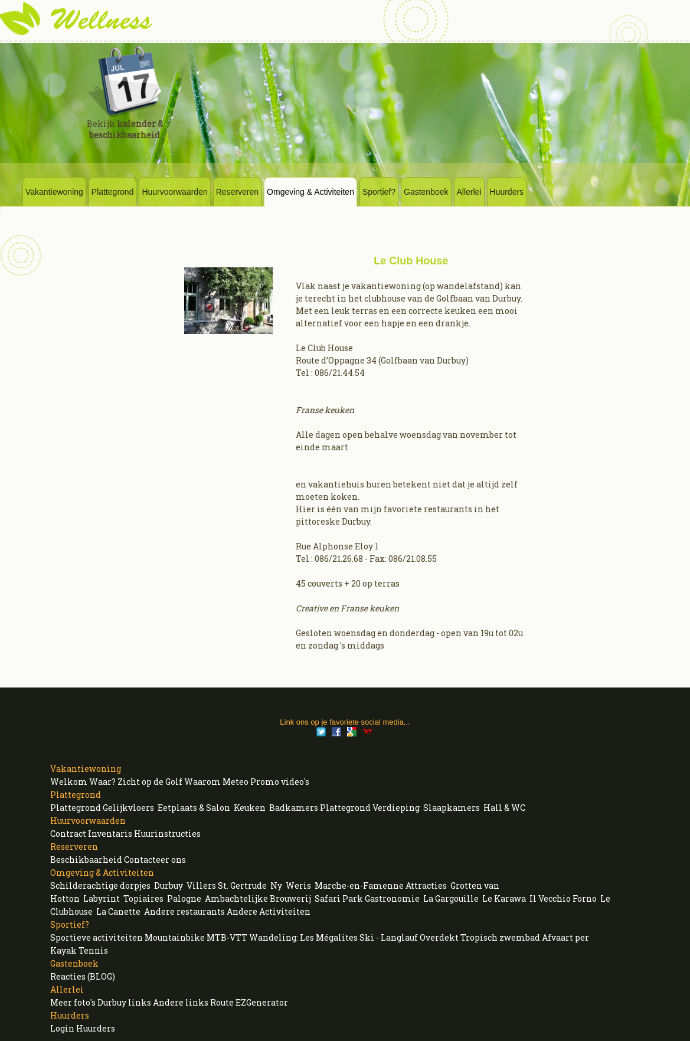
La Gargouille (451, 898)
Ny (276, 885)
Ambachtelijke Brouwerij (258, 898)
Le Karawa (504, 898)
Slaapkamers (451, 807)
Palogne (184, 898)
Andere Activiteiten (268, 911)
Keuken (250, 807)
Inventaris (110, 833)
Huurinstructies (167, 833)
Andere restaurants (184, 911)
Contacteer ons (155, 859)
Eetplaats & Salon (194, 807)
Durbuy (168, 885)
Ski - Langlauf (388, 937)
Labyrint (101, 898)
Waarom (202, 781)
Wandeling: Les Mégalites (303, 937)
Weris (298, 885)
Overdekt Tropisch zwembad (480, 937)
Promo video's (279, 781)
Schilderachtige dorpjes (100, 885)
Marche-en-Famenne (359, 885)
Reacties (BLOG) (82, 976)
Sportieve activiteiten (96, 937)
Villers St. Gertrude (227, 885)
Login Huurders (82, 1028)
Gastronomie (392, 898)
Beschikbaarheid (86, 859)
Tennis (93, 950)
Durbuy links (124, 1002)
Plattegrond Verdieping (370, 807)
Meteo (235, 781)
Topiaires (143, 898)
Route (222, 1002)
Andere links (180, 1002)
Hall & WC (504, 807)
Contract (68, 833)
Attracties (426, 885)
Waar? (102, 781)
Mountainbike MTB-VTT (196, 937)
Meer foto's (73, 1002)
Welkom (68, 781)
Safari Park (339, 898)
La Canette (118, 911)
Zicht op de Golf (149, 781)
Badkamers (293, 807)
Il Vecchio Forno (563, 898)
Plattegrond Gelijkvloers (102, 807)
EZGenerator (262, 1002)
